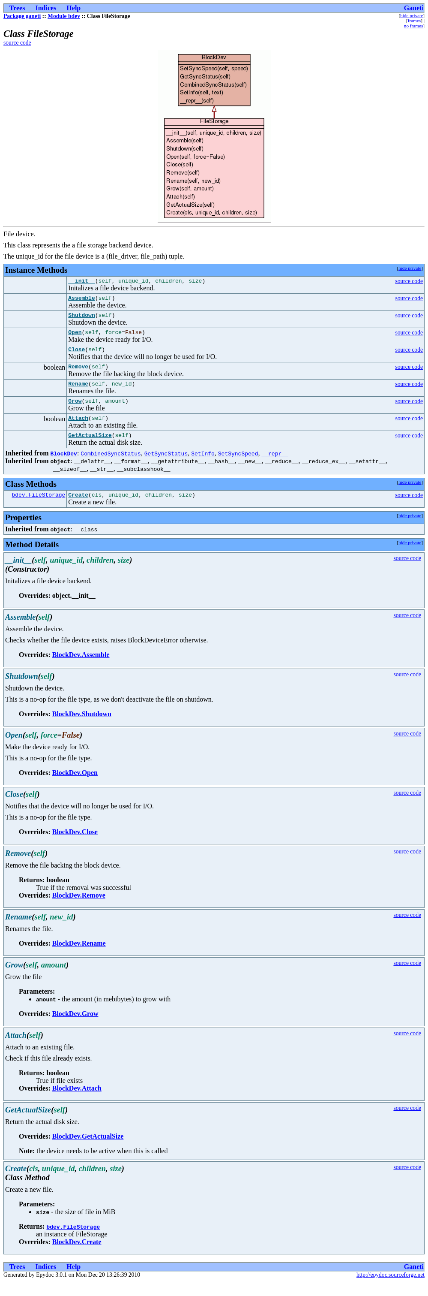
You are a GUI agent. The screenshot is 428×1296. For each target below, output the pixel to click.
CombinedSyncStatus (111, 466)
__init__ (81, 282)
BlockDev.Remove (78, 909)
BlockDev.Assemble (81, 668)
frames (414, 20)
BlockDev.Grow (75, 1027)
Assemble (81, 300)
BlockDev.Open (75, 786)
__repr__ (274, 466)
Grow (74, 411)
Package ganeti (22, 16)
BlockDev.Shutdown (81, 728)
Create (78, 508)
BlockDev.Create (77, 1256)
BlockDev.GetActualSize (88, 1150)
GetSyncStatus (166, 466)
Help (73, 8)
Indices (45, 8)
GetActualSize (89, 448)
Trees (17, 8)
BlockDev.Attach (77, 1102)
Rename (78, 392)
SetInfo (203, 466)
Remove (78, 374)
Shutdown (81, 318)
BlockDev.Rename (79, 957)
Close (76, 355)
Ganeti (414, 8)
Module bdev (64, 16)
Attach (78, 429)
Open (74, 337)
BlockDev (63, 466)
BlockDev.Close (75, 846)
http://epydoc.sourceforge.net (390, 1289)
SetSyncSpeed (238, 466)
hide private (411, 15)
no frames (413, 25)
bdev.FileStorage (38, 508)
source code (17, 42)
